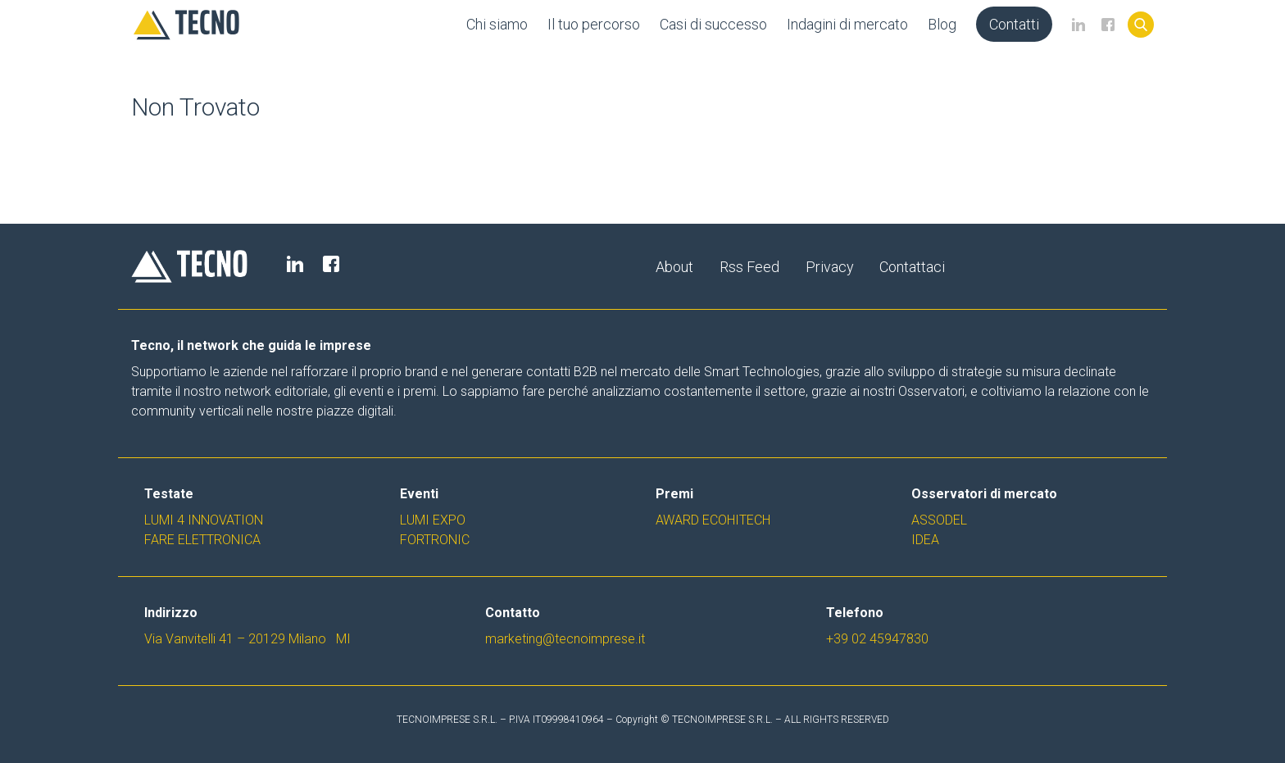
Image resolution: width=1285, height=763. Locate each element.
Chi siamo (497, 24)
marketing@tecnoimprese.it (565, 639)
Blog (942, 24)
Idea (925, 539)
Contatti (1014, 24)
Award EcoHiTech (713, 520)
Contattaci (913, 266)
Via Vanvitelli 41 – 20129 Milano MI (247, 639)
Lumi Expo (432, 520)
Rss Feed (749, 266)
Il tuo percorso (593, 24)
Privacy (830, 266)
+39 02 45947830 (877, 639)
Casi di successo (713, 24)
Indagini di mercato (847, 24)
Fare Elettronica (202, 539)
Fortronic (435, 539)
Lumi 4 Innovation (203, 520)
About (674, 266)
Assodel (939, 520)
